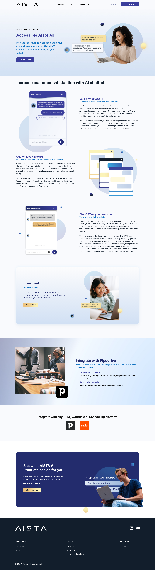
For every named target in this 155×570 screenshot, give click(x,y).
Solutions (20, 546)
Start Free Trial (32, 490)
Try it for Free (25, 59)
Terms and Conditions (75, 554)
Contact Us (121, 546)
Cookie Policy (72, 550)
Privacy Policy (72, 546)
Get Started (31, 305)
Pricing (19, 550)
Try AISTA (130, 4)
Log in (113, 4)
